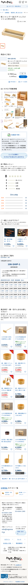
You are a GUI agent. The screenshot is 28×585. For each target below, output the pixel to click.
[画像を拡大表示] (14, 34)
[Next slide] (25, 237)
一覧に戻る (5, 10)
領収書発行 (19, 543)
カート (19, 539)
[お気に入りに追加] (14, 246)
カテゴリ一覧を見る (13, 6)
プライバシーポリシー (8, 581)
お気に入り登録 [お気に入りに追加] (21, 21)
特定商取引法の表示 (20, 581)
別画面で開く (14, 135)
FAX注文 (12, 82)
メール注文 (22, 82)
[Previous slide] (2, 237)
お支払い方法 (7, 543)
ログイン (7, 539)
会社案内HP (19, 565)
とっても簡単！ (13, 155)
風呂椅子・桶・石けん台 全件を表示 (13, 479)
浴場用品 (4, 488)
